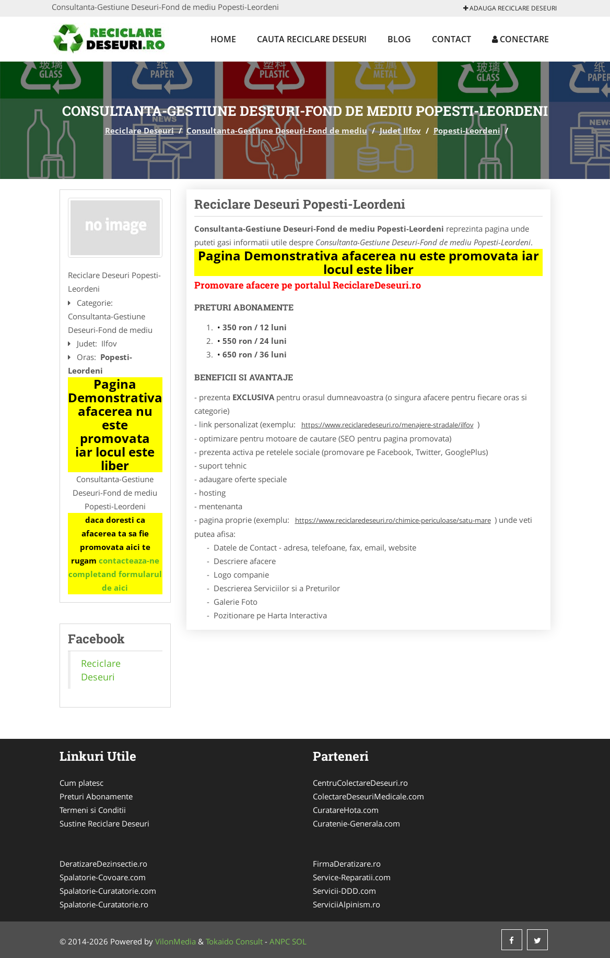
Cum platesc (81, 782)
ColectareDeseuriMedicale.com (368, 796)
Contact (451, 39)
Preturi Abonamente (96, 796)
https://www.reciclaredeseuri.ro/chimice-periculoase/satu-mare (393, 520)
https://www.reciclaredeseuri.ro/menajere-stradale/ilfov (387, 424)
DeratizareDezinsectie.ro (103, 863)
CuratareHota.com (346, 810)
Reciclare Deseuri (139, 130)
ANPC (279, 941)
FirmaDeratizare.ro (347, 863)
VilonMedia (175, 941)
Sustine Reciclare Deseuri (104, 823)
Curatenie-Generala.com (356, 823)
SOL (299, 941)
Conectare (520, 39)
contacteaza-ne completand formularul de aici (115, 574)
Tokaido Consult (234, 941)
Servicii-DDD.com (344, 890)
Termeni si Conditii (93, 810)
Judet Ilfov (400, 130)
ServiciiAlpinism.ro (346, 904)
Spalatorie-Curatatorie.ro (104, 904)
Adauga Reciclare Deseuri (510, 8)
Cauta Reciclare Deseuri (312, 39)
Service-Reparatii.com (352, 877)
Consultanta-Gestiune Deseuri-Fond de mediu (276, 130)
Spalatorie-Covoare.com (103, 877)
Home (223, 39)
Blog (399, 39)
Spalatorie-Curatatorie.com (108, 890)
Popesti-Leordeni (466, 130)
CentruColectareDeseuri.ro (360, 782)
